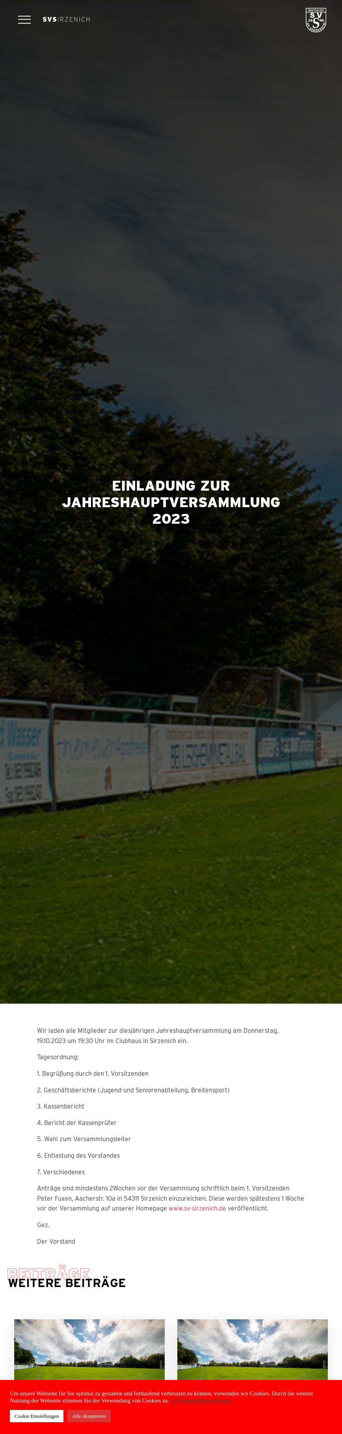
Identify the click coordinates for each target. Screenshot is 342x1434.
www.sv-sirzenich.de (197, 1208)
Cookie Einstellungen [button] (37, 1416)
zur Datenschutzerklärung (199, 1400)
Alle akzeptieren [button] (89, 1416)
